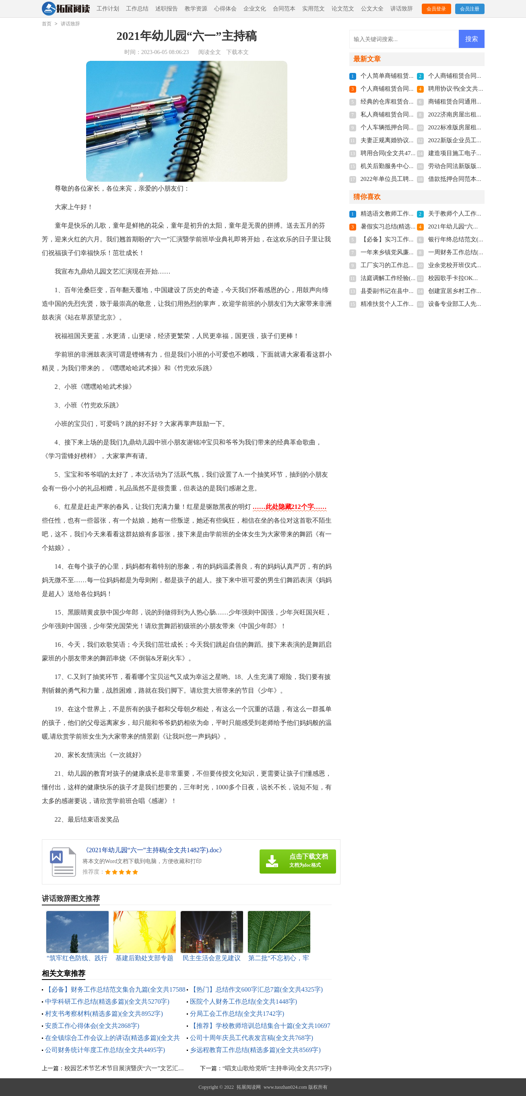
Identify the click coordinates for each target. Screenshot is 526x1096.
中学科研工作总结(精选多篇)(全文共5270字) (107, 1001)
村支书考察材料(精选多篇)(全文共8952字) (104, 1013)
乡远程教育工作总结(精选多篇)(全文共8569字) (255, 1049)
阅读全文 (209, 52)
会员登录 (436, 9)
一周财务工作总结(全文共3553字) (472, 252)
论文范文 (343, 9)
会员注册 (469, 9)
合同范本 (284, 9)
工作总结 (137, 9)
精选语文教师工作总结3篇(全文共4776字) (415, 213)
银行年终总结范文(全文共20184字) (474, 239)
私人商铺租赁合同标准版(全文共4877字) (414, 114)
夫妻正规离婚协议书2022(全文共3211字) (414, 140)
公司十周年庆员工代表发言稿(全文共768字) (252, 1037)
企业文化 (254, 9)
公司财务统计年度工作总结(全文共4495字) (105, 1049)
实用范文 (313, 9)
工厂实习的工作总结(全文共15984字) (409, 265)
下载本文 (237, 52)
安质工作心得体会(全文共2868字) (92, 1025)
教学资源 (196, 9)
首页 (47, 24)
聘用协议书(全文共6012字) (463, 88)
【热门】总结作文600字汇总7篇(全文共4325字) (256, 989)
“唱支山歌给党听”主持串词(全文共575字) (277, 1068)
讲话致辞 (401, 9)
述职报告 (166, 9)
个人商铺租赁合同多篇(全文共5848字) (411, 88)
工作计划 (108, 9)
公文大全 (372, 9)
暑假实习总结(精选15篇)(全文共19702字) (414, 226)
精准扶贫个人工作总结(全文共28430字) (412, 304)
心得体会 (225, 9)
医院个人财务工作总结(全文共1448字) (243, 1001)
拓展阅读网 (249, 1087)
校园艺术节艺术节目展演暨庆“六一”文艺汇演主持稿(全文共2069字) (153, 1068)
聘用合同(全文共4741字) (393, 153)
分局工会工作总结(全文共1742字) (237, 1013)
